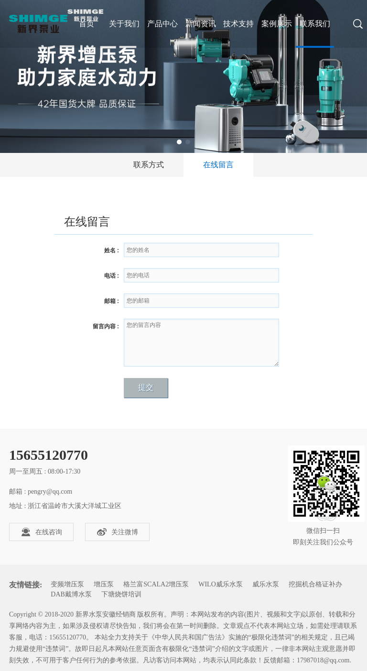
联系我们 (315, 24)
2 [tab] (187, 142)
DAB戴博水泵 (71, 594)
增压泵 (104, 584)
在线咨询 (41, 532)
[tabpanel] (183, 76)
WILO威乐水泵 (220, 584)
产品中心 (162, 24)
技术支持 (238, 24)
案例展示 (276, 24)
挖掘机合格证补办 (315, 584)
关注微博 (117, 532)
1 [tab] (179, 142)
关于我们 (124, 24)
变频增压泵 (67, 584)
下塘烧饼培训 (121, 594)
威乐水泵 (265, 584)
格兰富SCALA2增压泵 (156, 584)
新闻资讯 (200, 24)
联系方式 (148, 165)
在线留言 (218, 165)
